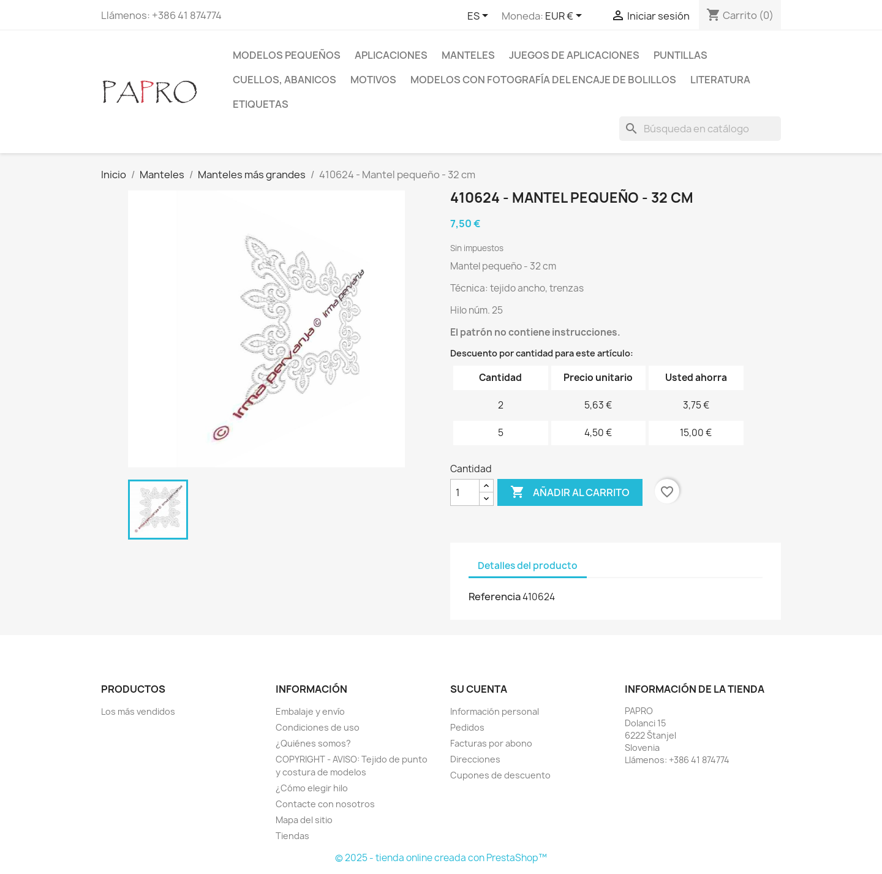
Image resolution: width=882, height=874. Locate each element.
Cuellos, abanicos (284, 79)
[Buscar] (700, 128)
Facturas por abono (491, 743)
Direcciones (475, 759)
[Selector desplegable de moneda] (565, 16)
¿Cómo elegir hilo (312, 788)
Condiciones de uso (318, 727)
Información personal (494, 711)
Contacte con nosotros (325, 804)
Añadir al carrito (570, 492)
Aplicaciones (391, 55)
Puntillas (680, 55)
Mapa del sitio (304, 820)
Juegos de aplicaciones (574, 55)
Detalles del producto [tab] (528, 565)
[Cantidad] (465, 492)
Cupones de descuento (500, 775)
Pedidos (467, 727)
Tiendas (292, 836)
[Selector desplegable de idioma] (479, 16)
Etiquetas (260, 104)
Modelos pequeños (287, 55)
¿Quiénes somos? (313, 743)
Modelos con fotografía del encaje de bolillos (543, 79)
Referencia (495, 596)
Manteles (468, 55)
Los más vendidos (138, 711)
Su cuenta (478, 689)
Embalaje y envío (310, 711)
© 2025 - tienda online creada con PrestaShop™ (441, 857)
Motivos (373, 79)
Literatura (720, 79)
